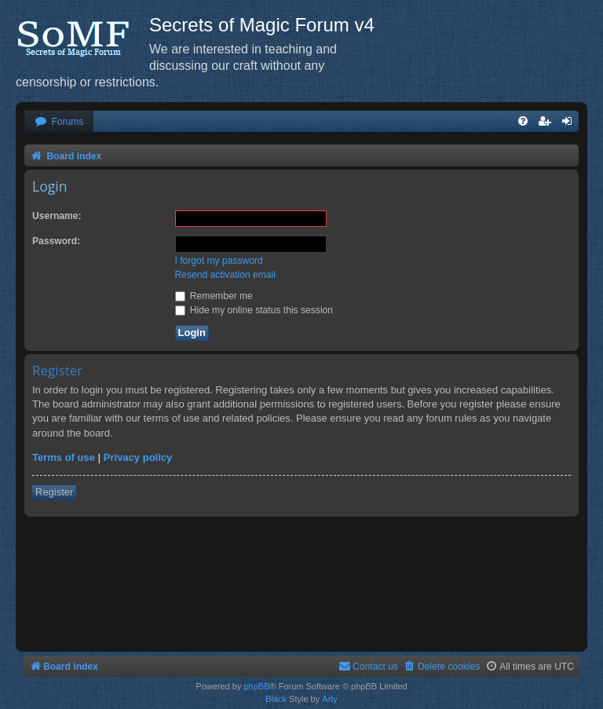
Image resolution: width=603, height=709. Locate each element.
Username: (57, 215)
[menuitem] (59, 122)
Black (276, 699)
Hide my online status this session (254, 310)
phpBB (256, 686)
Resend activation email (225, 274)
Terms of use (63, 457)
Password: (56, 241)
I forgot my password (219, 260)
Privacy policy (138, 457)
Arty (330, 699)
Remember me (214, 296)
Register (54, 492)
